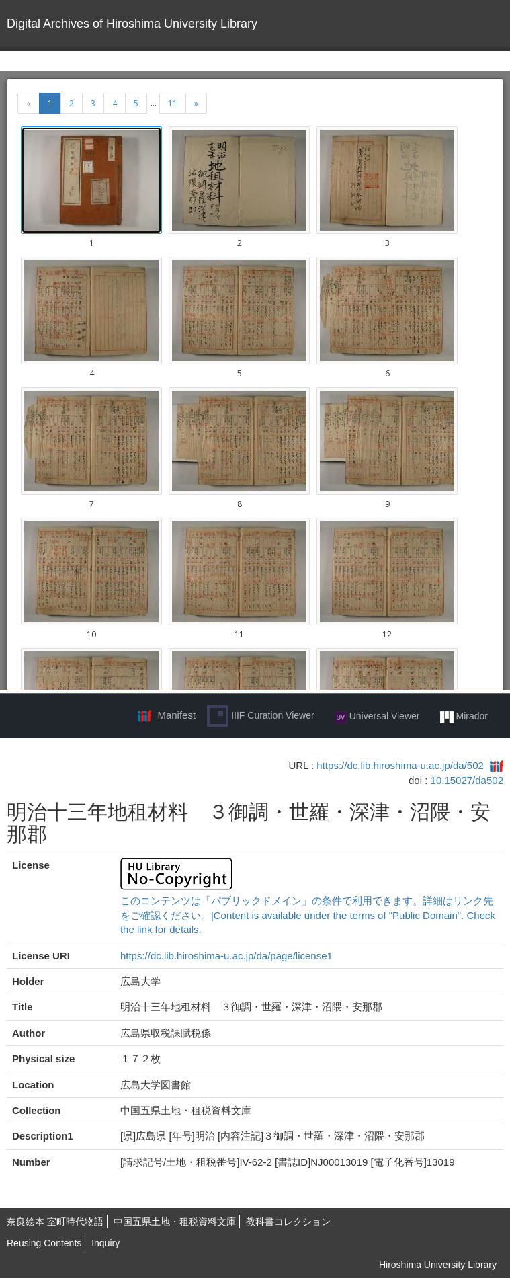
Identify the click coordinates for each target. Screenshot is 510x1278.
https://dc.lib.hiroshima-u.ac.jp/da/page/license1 (226, 955)
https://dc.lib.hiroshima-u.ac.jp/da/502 (399, 765)
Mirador (464, 717)
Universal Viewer (377, 717)
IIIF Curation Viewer (260, 716)
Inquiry (105, 1243)
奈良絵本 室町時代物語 (55, 1221)
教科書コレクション (288, 1221)
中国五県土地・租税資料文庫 (175, 1221)
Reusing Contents (44, 1243)
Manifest (176, 715)
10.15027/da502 (467, 780)
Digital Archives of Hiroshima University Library (132, 23)
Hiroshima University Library (438, 1264)
